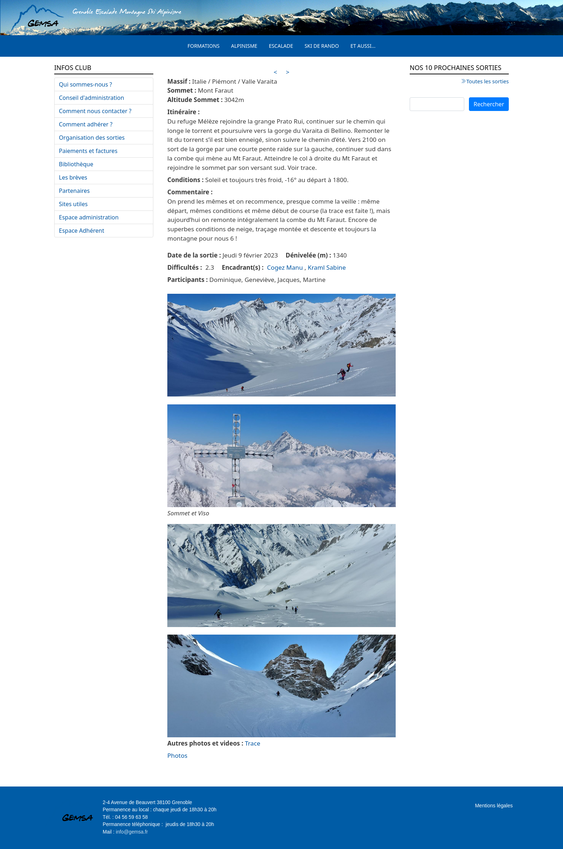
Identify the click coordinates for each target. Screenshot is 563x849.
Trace (252, 743)
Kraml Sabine (327, 267)
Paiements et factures (88, 151)
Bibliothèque (76, 164)
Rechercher (489, 104)
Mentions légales (494, 805)
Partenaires (74, 191)
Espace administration (88, 217)
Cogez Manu (285, 267)
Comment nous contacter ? (95, 111)
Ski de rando (321, 45)
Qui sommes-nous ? (85, 84)
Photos (177, 755)
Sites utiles (73, 204)
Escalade (281, 45)
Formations (203, 45)
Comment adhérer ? (85, 124)
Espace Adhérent (81, 231)
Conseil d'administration (91, 98)
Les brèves (73, 177)
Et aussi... (363, 45)
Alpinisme (244, 45)
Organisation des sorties (92, 138)
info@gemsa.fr (132, 832)
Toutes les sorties (487, 81)
